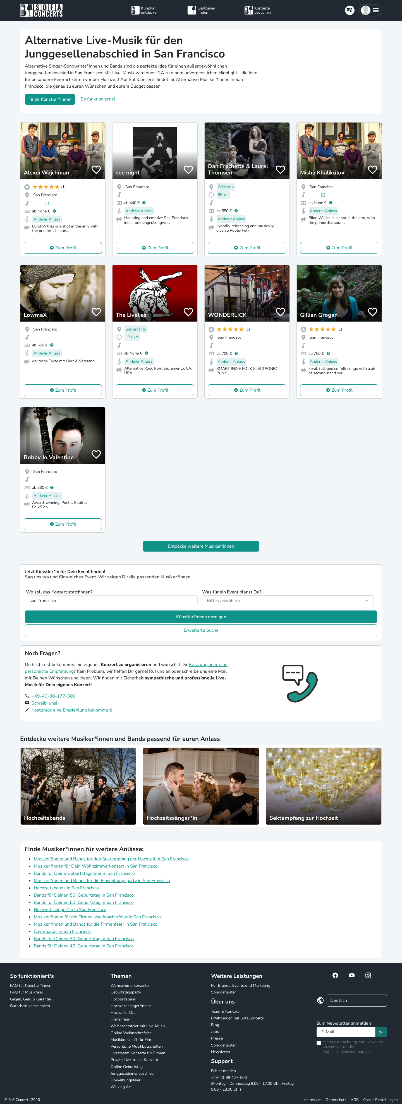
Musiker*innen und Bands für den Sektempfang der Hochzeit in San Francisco (111, 859)
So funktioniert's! (98, 99)
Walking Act (121, 1086)
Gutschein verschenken (30, 1006)
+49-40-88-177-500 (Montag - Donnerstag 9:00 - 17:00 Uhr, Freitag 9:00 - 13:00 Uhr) (252, 1083)
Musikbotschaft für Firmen (134, 1039)
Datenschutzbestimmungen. (347, 1051)
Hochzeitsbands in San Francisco (66, 888)
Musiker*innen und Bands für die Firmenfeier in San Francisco (95, 924)
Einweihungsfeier (125, 1080)
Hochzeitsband (123, 999)
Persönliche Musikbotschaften (137, 1046)
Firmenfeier (120, 1019)
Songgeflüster (223, 992)
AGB (355, 1099)
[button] (370, 10)
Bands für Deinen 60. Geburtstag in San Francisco (84, 902)
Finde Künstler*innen (49, 99)
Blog (215, 1025)
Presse (217, 1038)
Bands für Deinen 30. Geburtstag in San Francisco (84, 939)
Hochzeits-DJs (123, 1012)
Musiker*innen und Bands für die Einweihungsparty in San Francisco (102, 881)
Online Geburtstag (127, 1066)
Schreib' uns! (44, 703)
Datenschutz (336, 1099)
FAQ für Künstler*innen (30, 985)
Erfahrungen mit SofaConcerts (237, 1018)
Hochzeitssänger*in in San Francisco (70, 910)
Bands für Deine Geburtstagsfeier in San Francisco (84, 873)
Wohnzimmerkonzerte (130, 985)
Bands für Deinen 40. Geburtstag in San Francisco (84, 946)
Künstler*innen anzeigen (201, 617)
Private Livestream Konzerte (135, 1059)
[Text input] (346, 1032)
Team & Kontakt (225, 1011)
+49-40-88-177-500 (54, 696)
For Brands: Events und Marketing (240, 985)
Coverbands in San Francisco (62, 931)
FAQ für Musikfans (26, 992)
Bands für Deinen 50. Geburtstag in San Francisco (84, 895)
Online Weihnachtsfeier (131, 1033)
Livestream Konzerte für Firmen (138, 1053)
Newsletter (220, 1052)
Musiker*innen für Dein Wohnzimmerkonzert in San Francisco (95, 866)
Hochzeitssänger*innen (131, 1006)
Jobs (215, 1031)
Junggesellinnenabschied (132, 1073)
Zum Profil (65, 248)
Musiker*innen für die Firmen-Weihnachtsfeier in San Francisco (97, 917)
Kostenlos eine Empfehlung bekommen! (72, 710)
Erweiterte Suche (201, 630)
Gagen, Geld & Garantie (30, 999)
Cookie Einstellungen (380, 1099)
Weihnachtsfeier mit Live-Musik (138, 1026)
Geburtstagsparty (126, 992)
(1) (46, 203)
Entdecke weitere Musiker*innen (201, 546)
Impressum (312, 1099)
